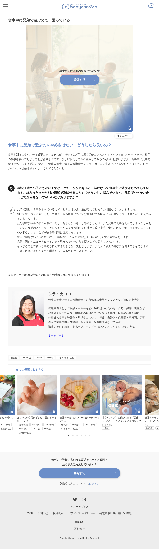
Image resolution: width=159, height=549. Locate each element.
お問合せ (42, 513)
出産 (106, 428)
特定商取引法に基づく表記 (115, 513)
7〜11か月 (26, 357)
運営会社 (79, 528)
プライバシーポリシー (81, 513)
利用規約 (58, 513)
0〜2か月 (36, 424)
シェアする (123, 136)
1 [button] (69, 435)
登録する (79, 79)
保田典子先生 (25, 432)
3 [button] (77, 435)
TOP (30, 513)
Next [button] (154, 397)
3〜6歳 (50, 357)
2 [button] (73, 435)
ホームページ (56, 335)
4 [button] (82, 435)
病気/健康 (23, 424)
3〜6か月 (49, 424)
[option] (79, 402)
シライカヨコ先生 (65, 357)
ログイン (94, 483)
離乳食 (14, 357)
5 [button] (86, 435)
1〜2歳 (39, 357)
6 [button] (90, 435)
